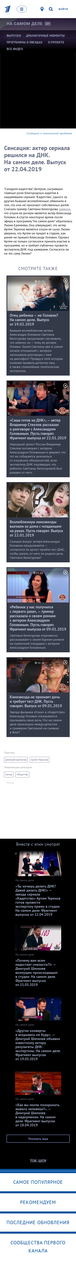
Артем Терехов (39, 759)
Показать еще (38, 1139)
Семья (8, 774)
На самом (25, 23)
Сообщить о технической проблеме (49, 133)
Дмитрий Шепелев (16, 759)
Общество (22, 774)
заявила (64, 209)
